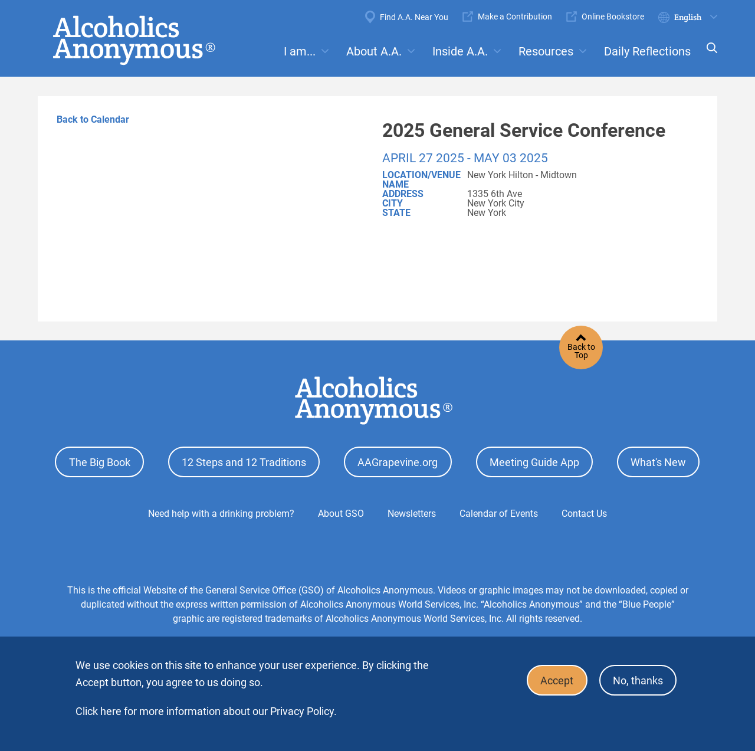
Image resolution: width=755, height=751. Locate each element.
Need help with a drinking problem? (221, 511)
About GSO (341, 511)
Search (708, 55)
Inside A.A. (460, 51)
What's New (658, 461)
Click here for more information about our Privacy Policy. (206, 711)
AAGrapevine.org (397, 461)
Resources (545, 51)
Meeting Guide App (534, 461)
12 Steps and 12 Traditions (244, 461)
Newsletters (412, 511)
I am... (300, 51)
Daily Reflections (647, 51)
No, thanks (636, 679)
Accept (552, 679)
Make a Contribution (515, 16)
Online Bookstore (613, 16)
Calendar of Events (498, 511)
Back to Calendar (93, 119)
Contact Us (584, 511)
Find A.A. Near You (414, 17)
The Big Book (99, 461)
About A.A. (374, 51)
